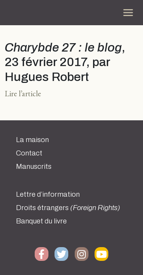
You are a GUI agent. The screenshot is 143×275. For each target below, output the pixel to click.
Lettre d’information (48, 194)
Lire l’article (23, 93)
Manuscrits (33, 166)
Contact (29, 153)
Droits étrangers (68, 208)
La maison (32, 140)
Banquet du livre (41, 221)
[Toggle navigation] (128, 12)
